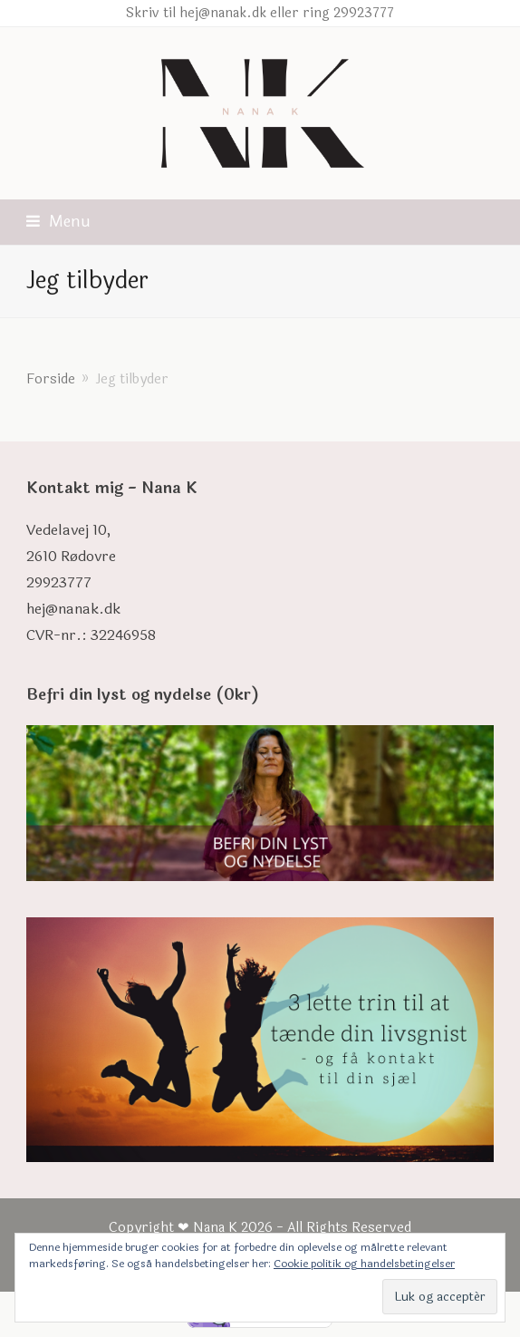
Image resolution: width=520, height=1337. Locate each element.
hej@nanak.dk (73, 608)
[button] (58, 221)
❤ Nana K (207, 1227)
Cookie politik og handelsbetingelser (364, 1263)
